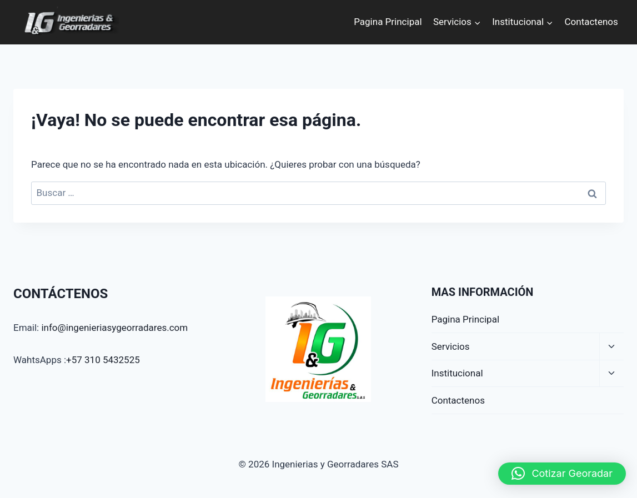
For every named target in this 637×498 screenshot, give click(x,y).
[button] (562, 473)
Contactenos (591, 21)
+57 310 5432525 (103, 359)
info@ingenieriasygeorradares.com (114, 327)
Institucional (457, 373)
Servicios (451, 346)
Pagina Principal (388, 21)
